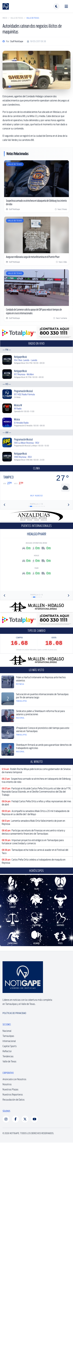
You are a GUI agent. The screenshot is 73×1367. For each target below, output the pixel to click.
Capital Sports (10, 1046)
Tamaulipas (8, 1036)
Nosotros (7, 1084)
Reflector (7, 1051)
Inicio (5, 18)
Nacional (7, 1030)
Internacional (9, 1041)
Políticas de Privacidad (14, 1013)
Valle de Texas (16, 18)
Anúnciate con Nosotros (14, 1079)
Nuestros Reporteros (13, 1094)
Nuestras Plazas (10, 1089)
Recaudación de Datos (13, 1099)
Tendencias (8, 1056)
